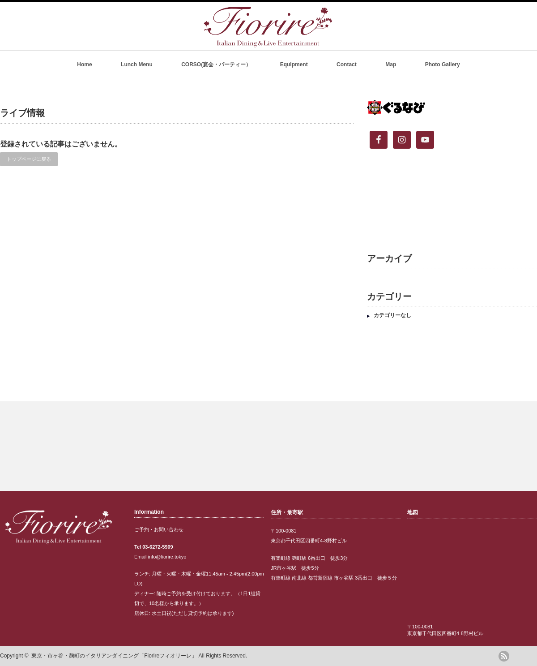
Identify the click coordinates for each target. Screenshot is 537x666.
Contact (347, 64)
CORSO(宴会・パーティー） (216, 64)
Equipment (294, 64)
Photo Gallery (442, 64)
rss (504, 656)
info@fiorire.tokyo (167, 556)
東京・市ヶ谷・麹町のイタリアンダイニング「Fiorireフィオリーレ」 (114, 656)
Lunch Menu (137, 64)
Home (84, 64)
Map (390, 64)
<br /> (447, 203)
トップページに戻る (29, 159)
